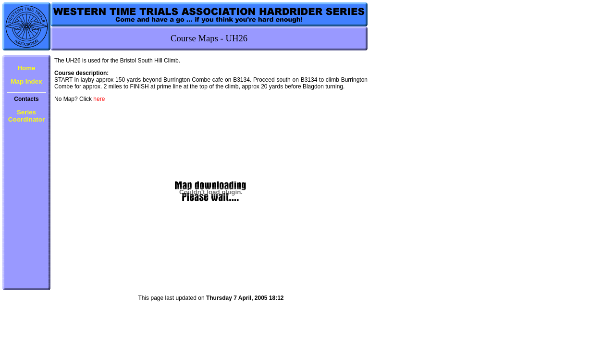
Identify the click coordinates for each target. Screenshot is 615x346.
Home (26, 68)
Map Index (26, 81)
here (99, 99)
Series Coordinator (26, 116)
